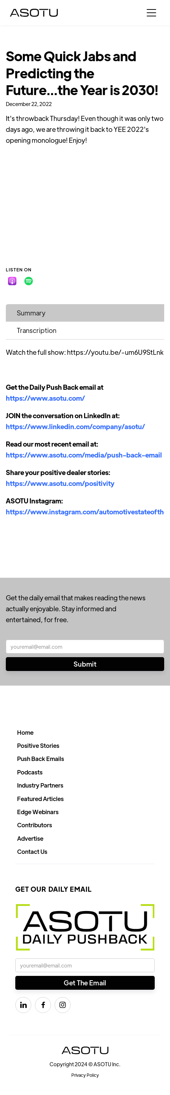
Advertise (30, 838)
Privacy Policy (85, 1075)
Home (25, 732)
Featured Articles (40, 798)
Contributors (34, 825)
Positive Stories (38, 745)
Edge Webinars (38, 812)
